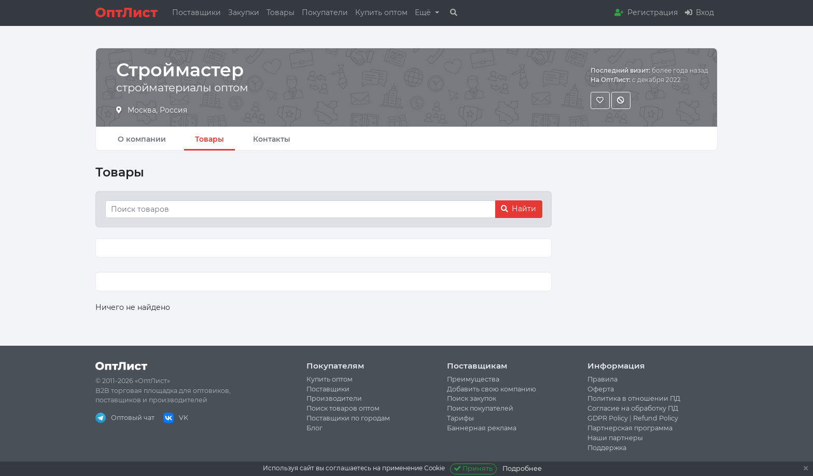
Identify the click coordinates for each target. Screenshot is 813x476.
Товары (281, 12)
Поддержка (606, 448)
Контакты (271, 139)
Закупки (243, 12)
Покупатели (325, 12)
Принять (473, 468)
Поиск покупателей (480, 408)
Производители (334, 398)
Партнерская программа (629, 428)
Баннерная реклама (481, 428)
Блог (314, 428)
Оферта (600, 389)
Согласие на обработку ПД (632, 408)
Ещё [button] (424, 12)
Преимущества (473, 379)
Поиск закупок (471, 398)
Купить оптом (381, 12)
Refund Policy (655, 418)
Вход (699, 12)
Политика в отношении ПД (633, 398)
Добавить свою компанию (491, 389)
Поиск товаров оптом (343, 408)
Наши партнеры (615, 438)
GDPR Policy (607, 418)
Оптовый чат (125, 417)
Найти (518, 208)
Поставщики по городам (348, 418)
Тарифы (460, 418)
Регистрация (646, 12)
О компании (142, 139)
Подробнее (522, 468)
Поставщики (196, 12)
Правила (602, 379)
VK (175, 417)
